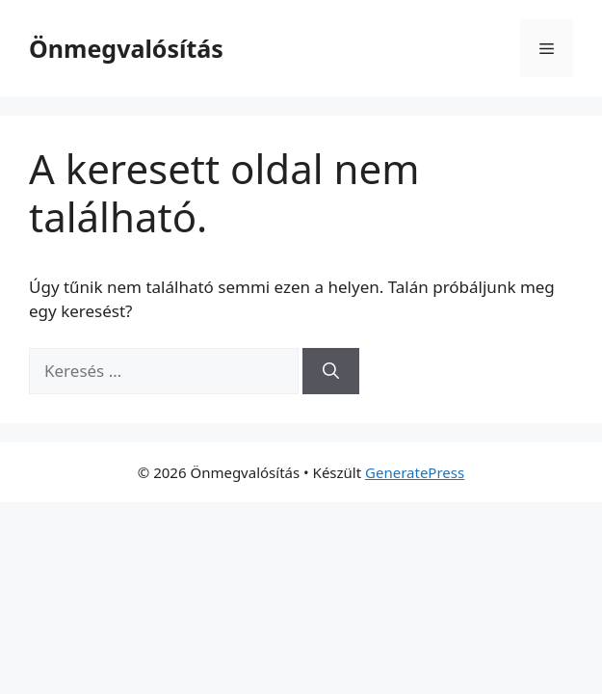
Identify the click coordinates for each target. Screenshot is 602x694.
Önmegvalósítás (126, 48)
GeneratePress (414, 472)
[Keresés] (330, 371)
